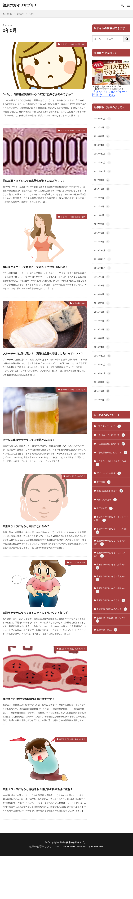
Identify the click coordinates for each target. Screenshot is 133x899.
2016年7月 (102, 301)
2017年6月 (102, 210)
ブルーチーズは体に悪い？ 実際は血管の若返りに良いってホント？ (43, 374)
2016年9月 (102, 283)
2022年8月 (102, 128)
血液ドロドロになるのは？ (111, 647)
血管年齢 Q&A (76, 322)
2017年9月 (102, 183)
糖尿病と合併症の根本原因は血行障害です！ (45, 735)
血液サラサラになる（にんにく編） (111, 583)
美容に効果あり (108, 525)
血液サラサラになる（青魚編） (110, 609)
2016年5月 (102, 320)
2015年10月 (103, 383)
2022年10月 (103, 119)
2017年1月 (102, 247)
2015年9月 (102, 393)
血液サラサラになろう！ (72, 507)
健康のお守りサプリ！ (20, 5)
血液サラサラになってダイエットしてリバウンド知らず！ (44, 646)
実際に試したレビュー (112, 516)
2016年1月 (102, 356)
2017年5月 (102, 219)
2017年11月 (103, 164)
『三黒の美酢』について (109, 461)
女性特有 (104, 507)
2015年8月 (102, 402)
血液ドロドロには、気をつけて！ (67, 686)
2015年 (20, 14)
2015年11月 (103, 374)
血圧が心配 (105, 534)
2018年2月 (102, 137)
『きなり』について (110, 438)
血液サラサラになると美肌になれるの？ (41, 556)
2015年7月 (102, 411)
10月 (31, 14)
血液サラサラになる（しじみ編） (111, 558)
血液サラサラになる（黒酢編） (110, 622)
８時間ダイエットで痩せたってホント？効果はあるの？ (43, 281)
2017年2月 (102, 237)
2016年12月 (103, 256)
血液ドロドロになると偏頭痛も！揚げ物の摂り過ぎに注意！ (43, 828)
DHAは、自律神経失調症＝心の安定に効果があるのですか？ (43, 96)
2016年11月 (103, 265)
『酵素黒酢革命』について (111, 474)
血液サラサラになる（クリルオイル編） (111, 545)
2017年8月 (102, 192)
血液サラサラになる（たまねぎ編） (111, 571)
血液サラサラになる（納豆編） (110, 596)
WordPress (99, 889)
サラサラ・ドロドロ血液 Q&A (68, 44)
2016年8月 (102, 292)
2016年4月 (102, 329)
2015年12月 (103, 365)
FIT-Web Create (66, 889)
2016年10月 (103, 274)
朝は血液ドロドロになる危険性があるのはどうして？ (43, 189)
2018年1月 (102, 146)
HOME (9, 14)
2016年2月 (102, 347)
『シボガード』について (109, 448)
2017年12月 (103, 155)
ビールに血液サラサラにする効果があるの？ (41, 467)
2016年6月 (102, 310)
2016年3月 (102, 338)
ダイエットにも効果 (74, 593)
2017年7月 (102, 201)
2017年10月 (103, 173)
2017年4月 (102, 228)
